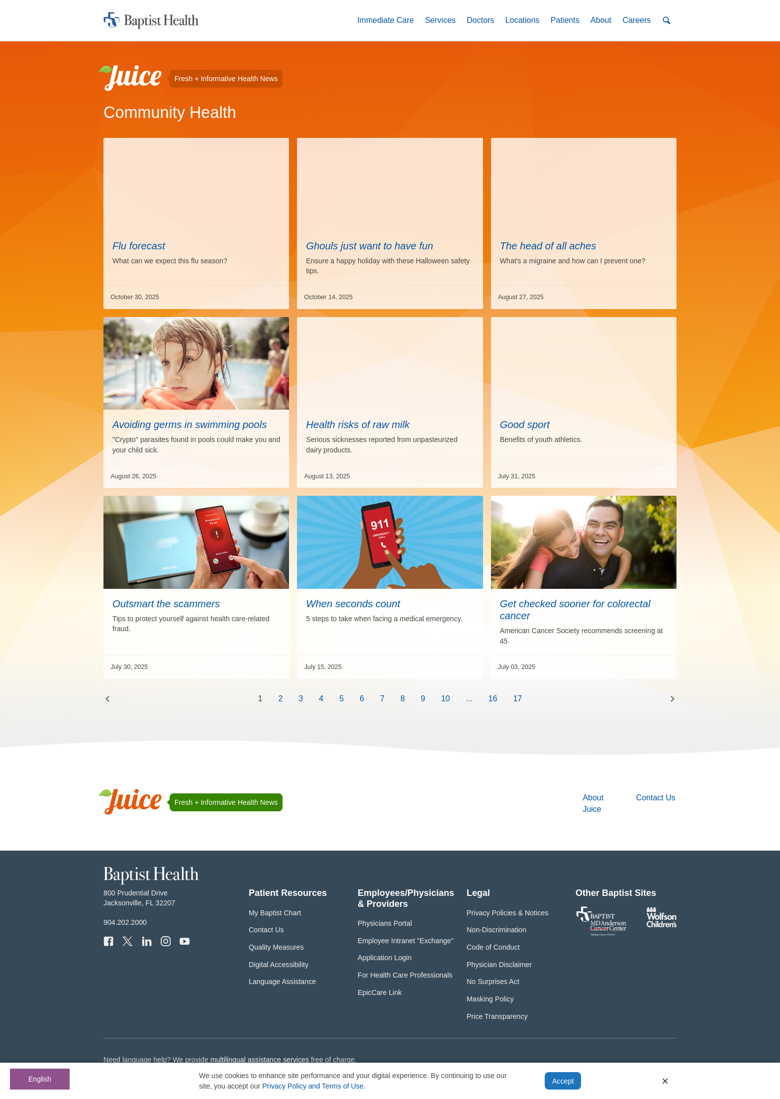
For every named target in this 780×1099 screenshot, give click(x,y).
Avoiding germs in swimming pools (189, 424)
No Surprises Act (493, 982)
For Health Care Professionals (405, 975)
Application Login (384, 958)
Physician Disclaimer (499, 965)
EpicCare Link (380, 992)
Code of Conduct (493, 947)
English (39, 1079)
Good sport (525, 424)
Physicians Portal (385, 923)
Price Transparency (497, 1016)
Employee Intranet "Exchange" (406, 941)
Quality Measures (276, 947)
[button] (385, 20)
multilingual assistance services (259, 1060)
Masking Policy (490, 999)
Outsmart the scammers (166, 603)
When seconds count (353, 603)
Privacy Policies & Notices (507, 913)
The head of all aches (548, 245)
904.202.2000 (125, 922)
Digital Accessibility (278, 965)
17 (517, 698)
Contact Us (656, 797)
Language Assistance (282, 982)
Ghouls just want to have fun (369, 245)
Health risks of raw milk (357, 424)
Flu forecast (138, 245)
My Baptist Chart (275, 913)
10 (445, 698)
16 (492, 698)
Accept (563, 1081)
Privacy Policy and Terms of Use (313, 1086)
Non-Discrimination (496, 930)
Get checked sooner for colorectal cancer (575, 609)
